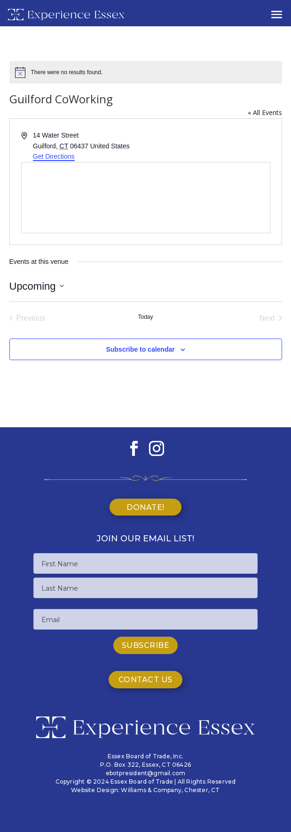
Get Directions (54, 156)
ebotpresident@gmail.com (146, 773)
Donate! (145, 507)
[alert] (145, 72)
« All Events (265, 112)
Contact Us (145, 679)
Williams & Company (151, 789)
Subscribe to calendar (140, 349)
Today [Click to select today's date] (145, 317)
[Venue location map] (146, 197)
